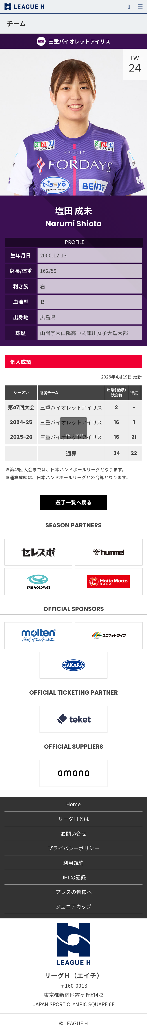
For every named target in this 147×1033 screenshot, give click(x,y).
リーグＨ (24, 6)
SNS (129, 6)
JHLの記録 (73, 877)
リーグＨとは (73, 818)
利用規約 (73, 862)
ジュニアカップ (73, 906)
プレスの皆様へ (74, 892)
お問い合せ (74, 833)
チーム (16, 23)
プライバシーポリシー (73, 848)
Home (73, 804)
